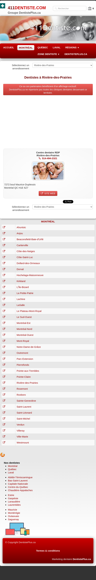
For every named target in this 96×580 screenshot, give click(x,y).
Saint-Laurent (24, 406)
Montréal (12, 466)
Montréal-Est (23, 323)
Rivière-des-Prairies (27, 382)
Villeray (21, 430)
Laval (11, 472)
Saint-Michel (23, 418)
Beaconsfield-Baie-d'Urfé (30, 239)
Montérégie (14, 512)
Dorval (20, 269)
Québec (12, 469)
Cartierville (22, 245)
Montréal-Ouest (25, 335)
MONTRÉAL (26, 47)
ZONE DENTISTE (49, 54)
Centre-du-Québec (18, 487)
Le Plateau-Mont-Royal (29, 311)
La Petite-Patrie (25, 293)
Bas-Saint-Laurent (18, 480)
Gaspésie (13, 498)
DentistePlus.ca (82, 559)
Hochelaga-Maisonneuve (30, 275)
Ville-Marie (22, 436)
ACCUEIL (8, 47)
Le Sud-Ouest (24, 317)
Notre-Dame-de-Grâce (29, 347)
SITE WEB (48, 193)
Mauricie (12, 509)
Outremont (22, 352)
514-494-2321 (48, 158)
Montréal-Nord (24, 329)
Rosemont (22, 388)
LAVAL (57, 47)
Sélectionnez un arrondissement (20, 67)
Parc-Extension (25, 358)
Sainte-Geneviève (26, 400)
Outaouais (13, 516)
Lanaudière (14, 501)
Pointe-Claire (24, 376)
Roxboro (21, 394)
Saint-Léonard (24, 412)
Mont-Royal (23, 341)
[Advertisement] (48, 122)
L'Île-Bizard (23, 287)
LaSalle (21, 305)
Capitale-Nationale (18, 483)
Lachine (21, 299)
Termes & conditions (48, 550)
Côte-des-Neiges (26, 251)
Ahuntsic (21, 227)
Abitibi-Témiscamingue (20, 477)
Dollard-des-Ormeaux (28, 263)
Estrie (11, 495)
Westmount (23, 442)
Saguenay (13, 519)
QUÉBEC (43, 47)
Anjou (20, 233)
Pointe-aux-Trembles (28, 370)
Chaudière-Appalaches (20, 490)
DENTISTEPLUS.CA (75, 54)
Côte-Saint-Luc (25, 257)
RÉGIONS (72, 47)
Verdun (20, 424)
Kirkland (21, 281)
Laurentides (14, 504)
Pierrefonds (23, 364)
